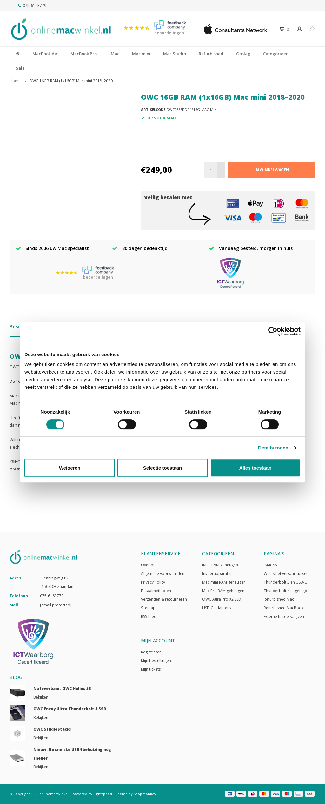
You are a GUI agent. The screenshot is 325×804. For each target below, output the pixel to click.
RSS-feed (148, 616)
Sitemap (148, 608)
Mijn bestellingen (156, 660)
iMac (114, 54)
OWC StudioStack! (52, 729)
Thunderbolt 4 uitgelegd (285, 590)
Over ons (149, 565)
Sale (20, 68)
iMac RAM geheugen (220, 565)
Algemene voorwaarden (162, 573)
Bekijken (40, 697)
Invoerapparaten (217, 573)
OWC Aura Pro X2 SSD (221, 599)
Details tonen (273, 447)
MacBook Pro (83, 54)
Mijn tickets (151, 669)
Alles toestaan (255, 467)
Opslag (243, 54)
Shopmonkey (145, 793)
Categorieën (276, 54)
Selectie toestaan (162, 467)
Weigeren (69, 467)
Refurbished (211, 54)
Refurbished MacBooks (284, 608)
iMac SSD (272, 565)
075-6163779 (32, 5)
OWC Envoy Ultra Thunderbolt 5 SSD (69, 709)
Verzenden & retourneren (164, 599)
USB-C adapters (216, 608)
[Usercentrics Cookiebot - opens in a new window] (273, 331)
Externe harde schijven (284, 616)
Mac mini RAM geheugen (224, 582)
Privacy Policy (153, 582)
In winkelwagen (272, 169)
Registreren (151, 652)
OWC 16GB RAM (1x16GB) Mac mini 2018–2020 (71, 81)
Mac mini (141, 54)
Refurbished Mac (279, 599)
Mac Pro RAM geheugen (223, 590)
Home (15, 81)
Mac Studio (174, 54)
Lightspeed (102, 793)
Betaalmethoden (156, 590)
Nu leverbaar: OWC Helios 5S (62, 688)
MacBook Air (45, 54)
